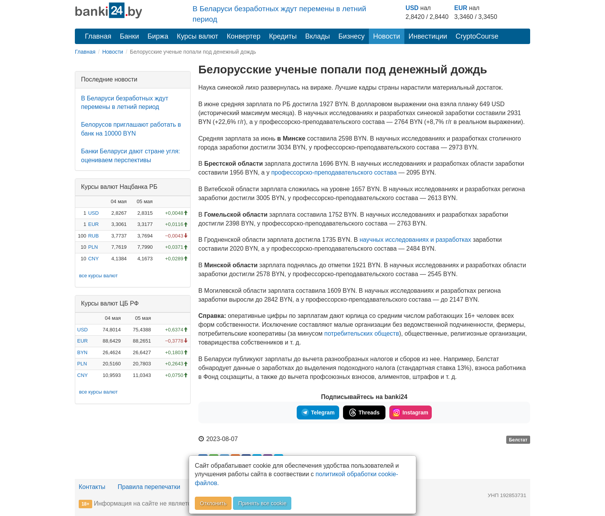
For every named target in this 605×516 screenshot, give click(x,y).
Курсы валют (197, 36)
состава (334, 172)
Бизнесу (351, 36)
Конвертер (244, 36)
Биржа (157, 36)
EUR (460, 8)
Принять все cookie (262, 503)
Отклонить (213, 503)
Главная (98, 36)
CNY (93, 258)
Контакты (92, 487)
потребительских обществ (361, 333)
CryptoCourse (477, 36)
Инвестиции (428, 36)
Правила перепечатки (149, 487)
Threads (364, 412)
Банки (129, 36)
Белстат (518, 439)
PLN (93, 247)
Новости (386, 36)
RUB (93, 236)
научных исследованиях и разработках (415, 239)
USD (412, 8)
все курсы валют (98, 275)
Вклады (317, 36)
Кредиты (283, 36)
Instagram (410, 412)
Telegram (318, 412)
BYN (82, 352)
